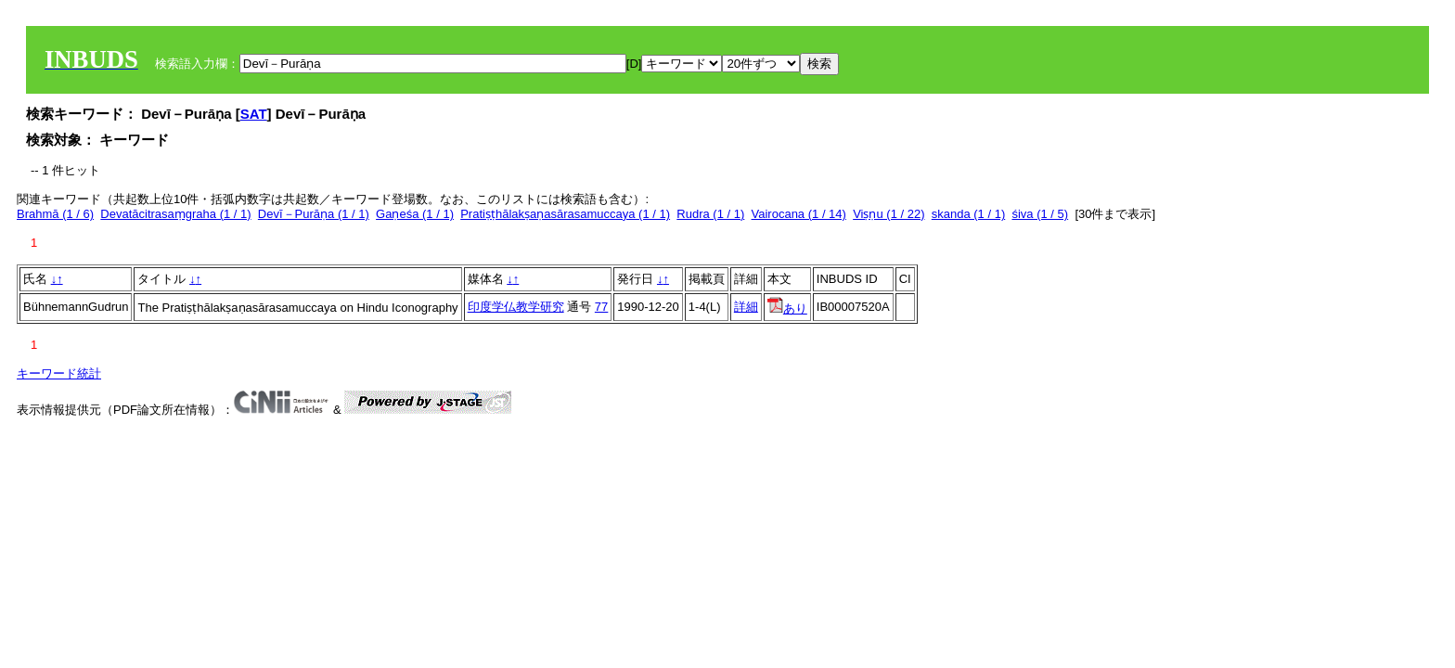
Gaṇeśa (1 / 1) (415, 214)
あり (787, 308)
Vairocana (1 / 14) (799, 214)
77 (601, 307)
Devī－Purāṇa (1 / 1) (313, 214)
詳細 (746, 307)
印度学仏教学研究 (516, 307)
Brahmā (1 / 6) (55, 214)
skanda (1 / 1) (969, 214)
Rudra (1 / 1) (710, 214)
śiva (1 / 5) (1039, 214)
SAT (253, 114)
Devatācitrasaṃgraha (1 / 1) (175, 214)
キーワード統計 (59, 373)
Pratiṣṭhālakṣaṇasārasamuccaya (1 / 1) (565, 214)
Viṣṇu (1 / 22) (888, 214)
